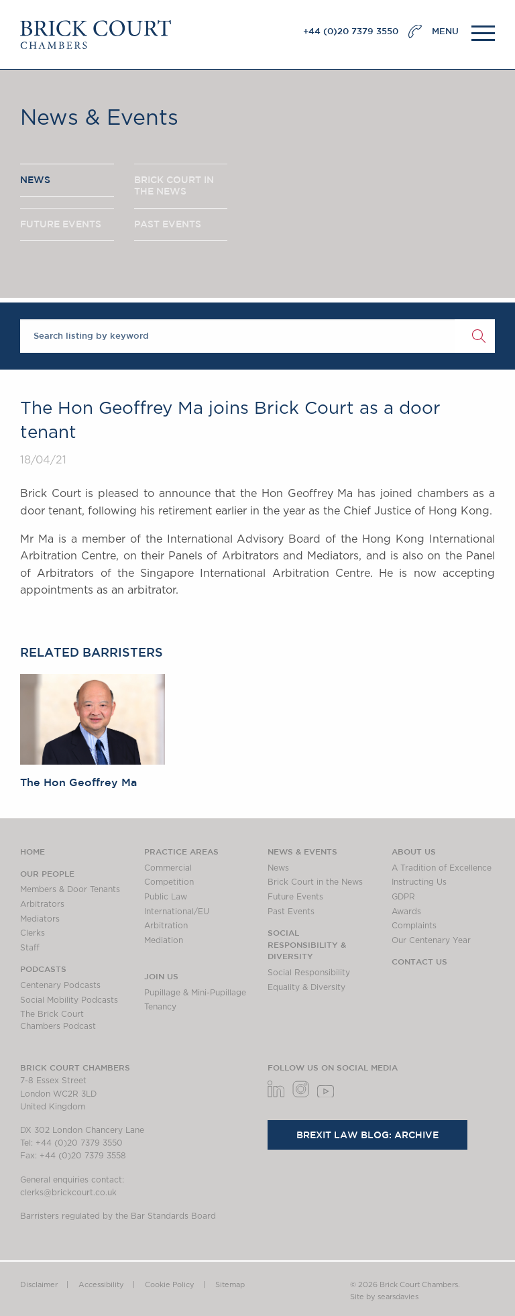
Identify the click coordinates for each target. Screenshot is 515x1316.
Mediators (40, 919)
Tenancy (160, 1007)
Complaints (414, 926)
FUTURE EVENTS (60, 224)
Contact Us (419, 961)
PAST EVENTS (167, 224)
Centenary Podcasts (60, 985)
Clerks (32, 933)
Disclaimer (39, 1284)
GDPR (403, 897)
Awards (406, 912)
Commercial (168, 868)
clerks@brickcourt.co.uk (68, 1193)
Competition (169, 882)
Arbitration (166, 926)
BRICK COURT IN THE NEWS (174, 185)
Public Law (165, 897)
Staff (30, 948)
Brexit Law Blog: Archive (367, 1135)
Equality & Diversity (306, 987)
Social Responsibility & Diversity (307, 944)
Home (32, 851)
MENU (445, 31)
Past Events (291, 912)
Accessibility (101, 1284)
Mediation (163, 940)
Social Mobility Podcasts (69, 1000)
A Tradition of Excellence (442, 868)
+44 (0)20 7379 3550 (350, 31)
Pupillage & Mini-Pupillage (195, 993)
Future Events (295, 897)
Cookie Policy (169, 1284)
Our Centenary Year (431, 940)
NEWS (35, 179)
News (278, 868)
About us (414, 851)
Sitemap (230, 1284)
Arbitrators (42, 904)
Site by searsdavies (384, 1297)
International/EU (176, 912)
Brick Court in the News (315, 882)
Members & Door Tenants (70, 889)
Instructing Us (419, 882)
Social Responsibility (309, 973)
